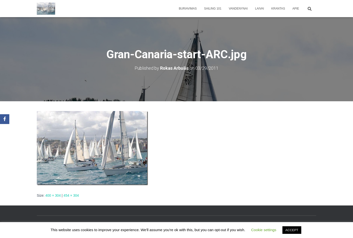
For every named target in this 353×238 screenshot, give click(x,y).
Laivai (259, 8)
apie (295, 8)
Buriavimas (188, 8)
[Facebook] (4, 119)
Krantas (278, 8)
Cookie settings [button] (264, 230)
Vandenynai (238, 8)
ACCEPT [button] (291, 230)
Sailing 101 (213, 8)
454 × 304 (71, 195)
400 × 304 (53, 195)
